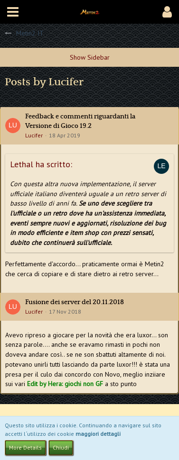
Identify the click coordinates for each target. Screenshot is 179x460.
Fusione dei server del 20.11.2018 (74, 302)
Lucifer (34, 135)
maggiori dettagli (98, 433)
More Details (25, 447)
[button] (13, 11)
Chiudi (61, 447)
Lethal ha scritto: (41, 164)
